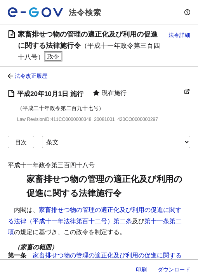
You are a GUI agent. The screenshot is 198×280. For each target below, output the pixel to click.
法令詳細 (179, 35)
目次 (21, 142)
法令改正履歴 (31, 76)
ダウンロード (174, 269)
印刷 (141, 269)
